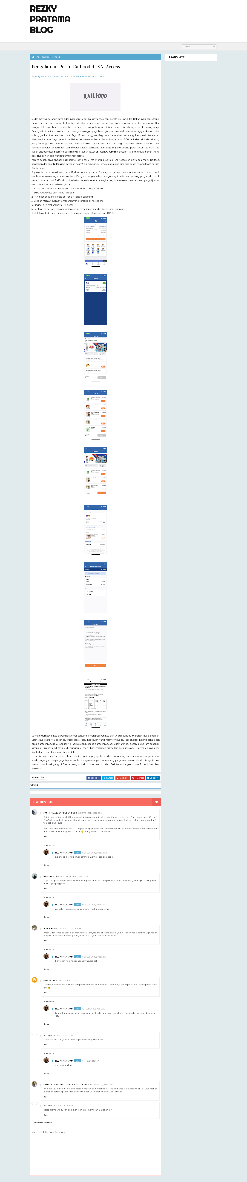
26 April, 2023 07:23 (66, 1035)
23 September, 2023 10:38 (103, 1084)
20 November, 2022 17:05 (78, 876)
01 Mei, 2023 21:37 (93, 1061)
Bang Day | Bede (56, 876)
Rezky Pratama (67, 852)
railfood (59, 57)
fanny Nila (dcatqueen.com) (63, 813)
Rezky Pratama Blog (53, 19)
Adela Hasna (54, 928)
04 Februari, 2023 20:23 (97, 905)
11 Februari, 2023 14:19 (70, 980)
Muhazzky (52, 980)
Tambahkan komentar (45, 1123)
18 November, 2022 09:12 (93, 813)
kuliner (49, 57)
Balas (49, 837)
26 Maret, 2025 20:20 (66, 1105)
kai (41, 57)
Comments (100, 76)
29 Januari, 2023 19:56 (73, 928)
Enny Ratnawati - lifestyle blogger (68, 1084)
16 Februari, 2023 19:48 (96, 1009)
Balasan (53, 845)
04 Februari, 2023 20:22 (97, 852)
